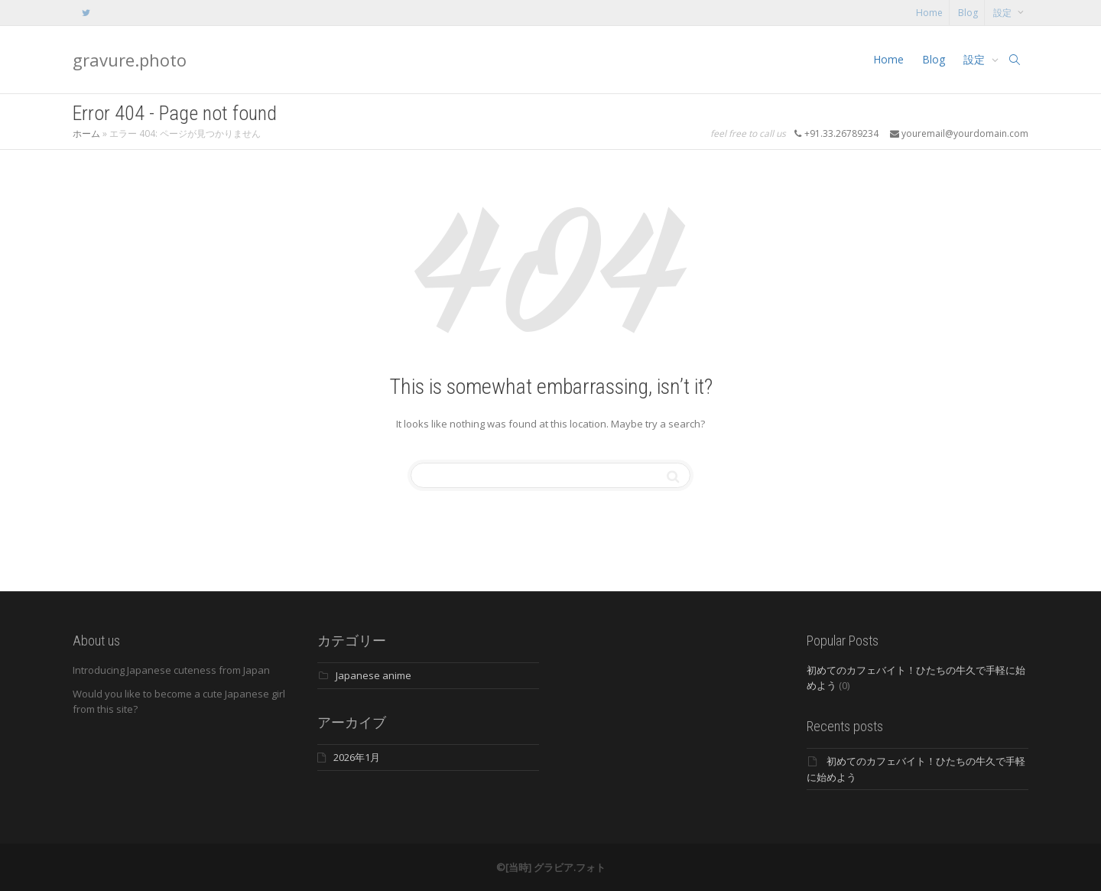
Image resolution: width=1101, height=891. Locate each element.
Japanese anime (373, 675)
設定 (1003, 12)
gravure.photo (130, 59)
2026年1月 (356, 757)
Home (929, 12)
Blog (968, 12)
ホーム (86, 133)
